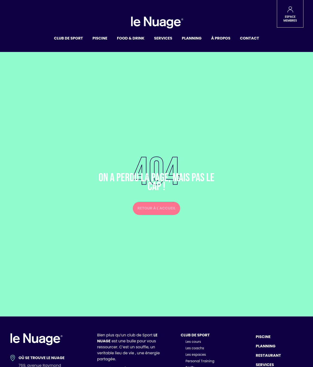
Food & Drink (131, 38)
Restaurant (268, 355)
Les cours (193, 341)
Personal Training (199, 361)
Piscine (100, 38)
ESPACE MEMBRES (290, 19)
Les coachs (194, 348)
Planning (191, 38)
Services (163, 38)
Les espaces (195, 354)
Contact (249, 38)
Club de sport (68, 38)
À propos (220, 38)
